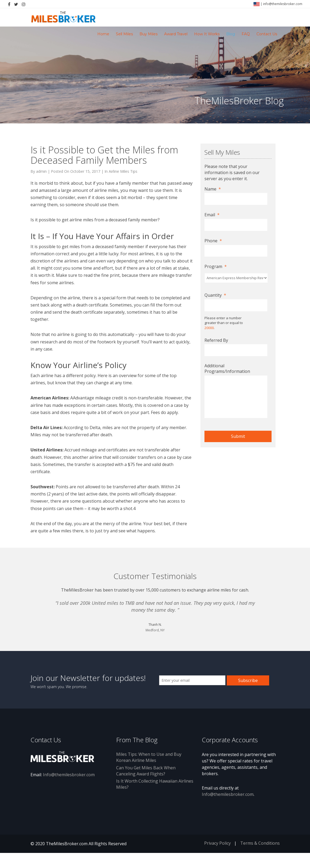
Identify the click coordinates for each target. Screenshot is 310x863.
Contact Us (266, 34)
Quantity (215, 295)
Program (215, 266)
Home (103, 34)
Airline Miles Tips (123, 171)
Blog (230, 34)
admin (41, 171)
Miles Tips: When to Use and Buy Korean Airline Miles (148, 767)
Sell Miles (124, 34)
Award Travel (175, 34)
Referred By (216, 340)
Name (212, 189)
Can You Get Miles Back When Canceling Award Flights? (146, 781)
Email (212, 215)
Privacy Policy (217, 853)
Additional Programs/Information (227, 368)
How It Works (207, 34)
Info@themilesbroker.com (69, 785)
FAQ (246, 34)
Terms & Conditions (260, 853)
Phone (213, 241)
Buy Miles (148, 34)
